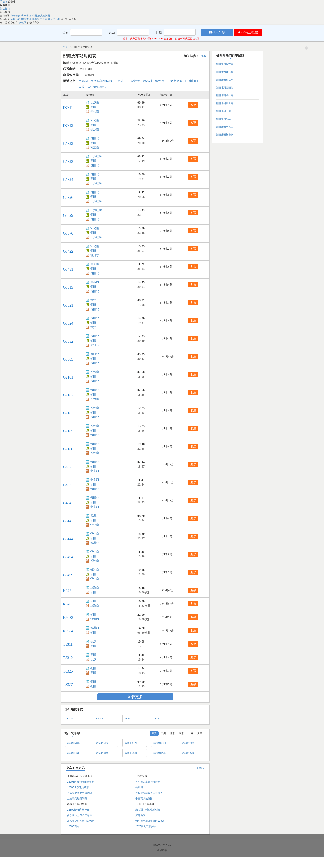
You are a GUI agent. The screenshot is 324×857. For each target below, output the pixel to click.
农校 (82, 87)
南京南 (94, 147)
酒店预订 (5, 8)
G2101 (68, 377)
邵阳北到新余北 (224, 134)
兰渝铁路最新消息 (77, 798)
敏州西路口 (178, 81)
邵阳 (93, 106)
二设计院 (134, 81)
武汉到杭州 (73, 752)
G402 (67, 467)
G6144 (68, 539)
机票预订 (37, 19)
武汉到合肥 (188, 742)
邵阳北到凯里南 (224, 103)
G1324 (68, 179)
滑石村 (147, 81)
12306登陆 (73, 826)
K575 (67, 591)
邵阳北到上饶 (223, 111)
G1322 (68, 144)
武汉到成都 (73, 742)
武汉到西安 (102, 742)
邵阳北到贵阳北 (224, 87)
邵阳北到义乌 (223, 119)
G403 (67, 485)
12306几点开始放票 (78, 787)
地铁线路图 (43, 15)
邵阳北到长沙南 (224, 64)
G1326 (68, 197)
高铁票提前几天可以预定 (80, 820)
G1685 (68, 359)
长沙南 (94, 102)
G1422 (68, 251)
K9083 (68, 617)
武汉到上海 (131, 752)
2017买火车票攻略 (145, 826)
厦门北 (94, 354)
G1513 (68, 287)
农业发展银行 (97, 87)
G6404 (68, 557)
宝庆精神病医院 (101, 81)
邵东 (203, 56)
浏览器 (23, 22)
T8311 (68, 644)
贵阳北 (94, 138)
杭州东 (94, 255)
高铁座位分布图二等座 (79, 815)
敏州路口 (161, 81)
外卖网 (46, 19)
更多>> (200, 768)
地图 (34, 15)
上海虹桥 (96, 156)
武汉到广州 (131, 742)
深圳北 (94, 515)
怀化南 (94, 111)
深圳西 (94, 619)
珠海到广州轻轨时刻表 (147, 809)
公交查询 (16, 15)
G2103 (68, 413)
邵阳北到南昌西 (224, 126)
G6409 (68, 575)
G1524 (68, 323)
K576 (67, 604)
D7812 (68, 126)
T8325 (68, 671)
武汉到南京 (102, 752)
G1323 (68, 161)
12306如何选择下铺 (78, 809)
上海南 (94, 587)
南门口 (193, 81)
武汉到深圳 (159, 742)
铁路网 (139, 787)
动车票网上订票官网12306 (149, 820)
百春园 (83, 81)
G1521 (68, 305)
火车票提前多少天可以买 (149, 793)
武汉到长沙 (188, 752)
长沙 (93, 641)
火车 (65, 47)
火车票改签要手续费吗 (79, 793)
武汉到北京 (159, 752)
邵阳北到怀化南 (224, 71)
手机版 (4, 1)
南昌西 (94, 282)
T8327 (68, 685)
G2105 (68, 431)
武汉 (93, 300)
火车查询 (26, 15)
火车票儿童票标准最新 (147, 781)
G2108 (68, 449)
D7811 (68, 108)
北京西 (94, 471)
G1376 (68, 233)
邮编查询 (26, 19)
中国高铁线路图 (144, 798)
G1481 (68, 269)
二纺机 (120, 81)
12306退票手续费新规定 (80, 781)
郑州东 (94, 345)
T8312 (68, 658)
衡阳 (93, 668)
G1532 (68, 341)
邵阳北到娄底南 (224, 79)
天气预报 (56, 19)
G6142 (68, 521)
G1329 (68, 215)
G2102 (68, 395)
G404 (67, 503)
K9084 (68, 631)
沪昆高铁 (140, 815)
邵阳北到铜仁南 (224, 95)
